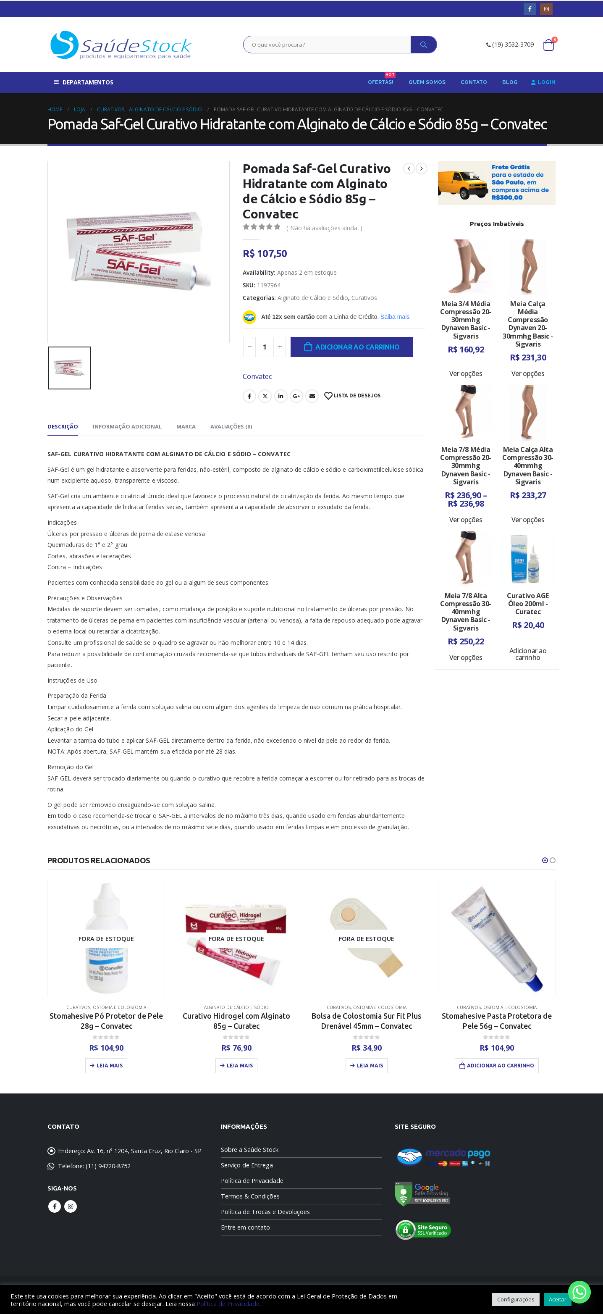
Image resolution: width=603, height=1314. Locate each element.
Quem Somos (427, 82)
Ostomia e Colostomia (119, 1007)
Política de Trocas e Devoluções (265, 1212)
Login (543, 82)
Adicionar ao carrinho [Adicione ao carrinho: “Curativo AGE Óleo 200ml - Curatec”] (527, 654)
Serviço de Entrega (247, 1165)
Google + (296, 396)
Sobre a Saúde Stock (249, 1150)
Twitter (265, 396)
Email (312, 396)
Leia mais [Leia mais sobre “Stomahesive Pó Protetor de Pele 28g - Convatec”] (110, 1065)
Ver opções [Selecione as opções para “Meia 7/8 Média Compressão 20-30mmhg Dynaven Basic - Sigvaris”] (465, 519)
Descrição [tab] (62, 426)
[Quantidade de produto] (264, 347)
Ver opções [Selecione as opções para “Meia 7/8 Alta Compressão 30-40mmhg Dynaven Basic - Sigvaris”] (465, 657)
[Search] (424, 44)
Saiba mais (394, 316)
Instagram (70, 1206)
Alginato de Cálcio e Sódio (313, 298)
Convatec (257, 376)
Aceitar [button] (557, 1299)
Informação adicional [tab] (127, 426)
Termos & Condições (250, 1196)
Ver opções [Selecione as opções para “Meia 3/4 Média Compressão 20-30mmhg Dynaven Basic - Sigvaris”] (465, 373)
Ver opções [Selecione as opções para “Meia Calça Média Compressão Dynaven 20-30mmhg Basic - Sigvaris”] (527, 373)
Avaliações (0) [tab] (231, 426)
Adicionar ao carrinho (357, 347)
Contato (474, 82)
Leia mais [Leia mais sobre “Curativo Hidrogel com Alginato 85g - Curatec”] (240, 1065)
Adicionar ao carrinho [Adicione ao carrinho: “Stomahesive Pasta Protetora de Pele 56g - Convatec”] (500, 1065)
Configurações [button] (516, 1299)
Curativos (364, 298)
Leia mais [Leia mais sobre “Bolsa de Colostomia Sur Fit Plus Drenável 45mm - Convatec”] (370, 1065)
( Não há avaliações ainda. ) (324, 227)
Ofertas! (382, 79)
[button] (545, 860)
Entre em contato (245, 1227)
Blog (510, 82)
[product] (106, 939)
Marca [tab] (186, 426)
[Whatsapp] (579, 1292)
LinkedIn (281, 396)
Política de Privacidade (252, 1181)
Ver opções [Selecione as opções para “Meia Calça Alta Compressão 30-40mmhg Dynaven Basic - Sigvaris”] (527, 519)
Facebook (249, 396)
